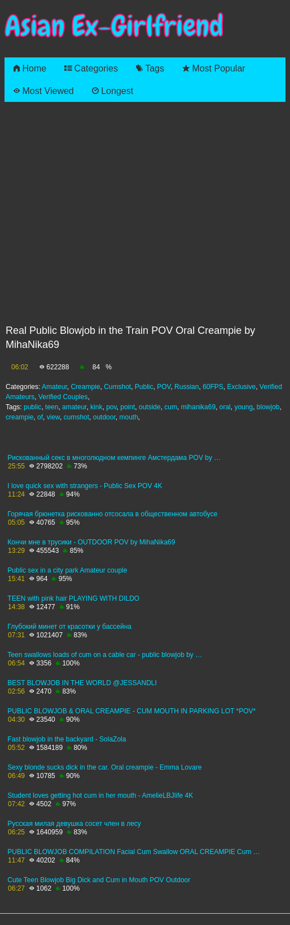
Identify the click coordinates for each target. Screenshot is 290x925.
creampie (19, 417)
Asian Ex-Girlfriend (114, 26)
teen (51, 407)
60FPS (213, 387)
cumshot (76, 417)
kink (96, 407)
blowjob (268, 407)
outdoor (104, 417)
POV (163, 387)
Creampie (85, 387)
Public (144, 387)
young (243, 407)
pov (111, 407)
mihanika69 (198, 407)
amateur (74, 407)
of (40, 417)
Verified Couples (62, 397)
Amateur (54, 387)
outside (150, 407)
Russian (186, 387)
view (53, 417)
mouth (128, 417)
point (127, 407)
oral (225, 407)
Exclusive (241, 387)
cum (170, 407)
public (32, 407)
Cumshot (117, 387)
